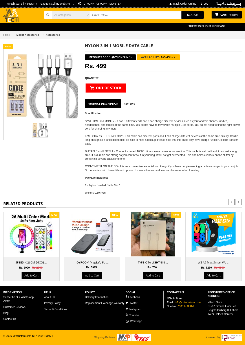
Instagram (133, 309)
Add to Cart (31, 275)
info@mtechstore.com (188, 302)
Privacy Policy (52, 303)
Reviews (129, 104)
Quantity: (92, 78)
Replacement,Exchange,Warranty (104, 303)
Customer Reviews (14, 307)
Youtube (132, 315)
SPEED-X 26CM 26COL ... (31, 262)
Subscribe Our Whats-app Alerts (18, 299)
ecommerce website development (23, 339)
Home (6, 34)
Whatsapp (134, 321)
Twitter (131, 303)
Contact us (9, 319)
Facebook (133, 297)
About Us (49, 297)
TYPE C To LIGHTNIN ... (153, 262)
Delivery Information (96, 297)
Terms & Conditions (55, 309)
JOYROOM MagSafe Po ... (92, 262)
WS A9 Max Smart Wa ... (213, 262)
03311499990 (186, 306)
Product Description (103, 104)
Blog (6, 313)
